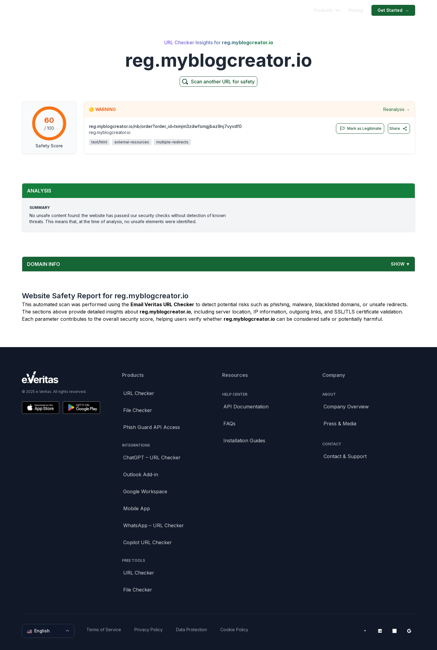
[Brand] (61, 377)
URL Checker (138, 393)
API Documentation (246, 407)
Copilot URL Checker (147, 542)
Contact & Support (345, 456)
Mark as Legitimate (359, 128)
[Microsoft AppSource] (394, 631)
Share (398, 128)
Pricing (355, 10)
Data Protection (191, 629)
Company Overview (346, 407)
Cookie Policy (234, 629)
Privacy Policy (148, 629)
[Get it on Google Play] (81, 407)
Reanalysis (396, 109)
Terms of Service (103, 629)
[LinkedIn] (380, 631)
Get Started (393, 10)
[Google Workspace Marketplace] (409, 631)
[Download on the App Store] (40, 407)
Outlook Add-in (140, 474)
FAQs (229, 423)
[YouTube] (365, 631)
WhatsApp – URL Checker (153, 525)
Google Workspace (145, 491)
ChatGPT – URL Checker (152, 457)
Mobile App (136, 508)
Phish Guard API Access (151, 427)
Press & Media (340, 423)
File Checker (137, 410)
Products (327, 10)
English (48, 631)
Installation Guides (244, 440)
